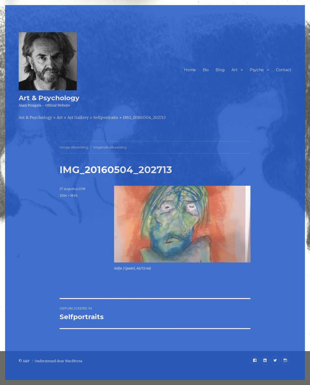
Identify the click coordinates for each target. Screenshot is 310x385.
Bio (206, 70)
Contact (283, 70)
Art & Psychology (49, 98)
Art (235, 70)
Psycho (257, 70)
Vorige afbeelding (74, 147)
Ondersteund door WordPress (58, 361)
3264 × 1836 (68, 195)
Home (190, 70)
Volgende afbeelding (109, 147)
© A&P (24, 361)
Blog (220, 70)
